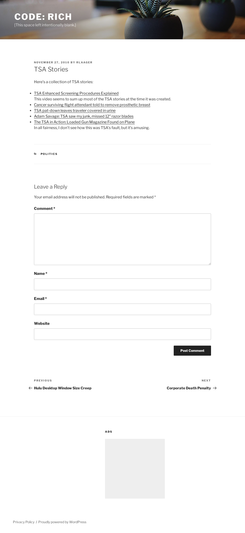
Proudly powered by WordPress (62, 522)
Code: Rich (43, 16)
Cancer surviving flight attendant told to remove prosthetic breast (92, 105)
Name (40, 273)
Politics (49, 154)
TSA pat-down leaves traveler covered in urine (75, 110)
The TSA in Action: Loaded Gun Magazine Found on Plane (84, 122)
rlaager (84, 62)
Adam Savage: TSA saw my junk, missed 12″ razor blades (84, 116)
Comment (44, 208)
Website (42, 323)
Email (40, 298)
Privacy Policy (23, 522)
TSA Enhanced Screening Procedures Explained (76, 93)
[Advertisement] (135, 469)
